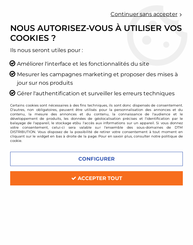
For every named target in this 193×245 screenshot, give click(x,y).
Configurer (96, 159)
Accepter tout (96, 178)
